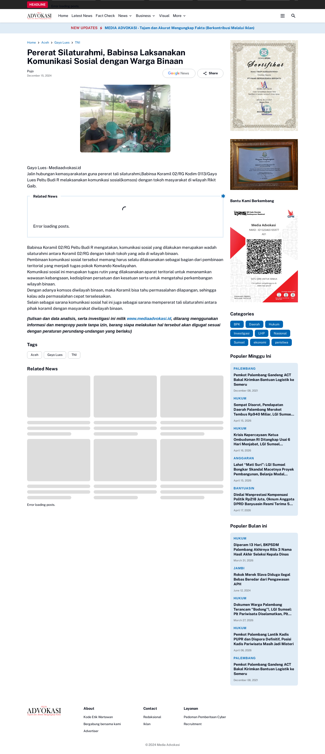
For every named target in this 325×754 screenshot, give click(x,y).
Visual (164, 16)
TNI (74, 355)
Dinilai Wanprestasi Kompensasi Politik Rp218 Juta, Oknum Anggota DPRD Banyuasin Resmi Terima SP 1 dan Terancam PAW (264, 500)
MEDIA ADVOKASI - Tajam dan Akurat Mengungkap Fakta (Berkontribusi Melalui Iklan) (179, 28)
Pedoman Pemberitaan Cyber (205, 717)
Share (210, 73)
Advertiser (91, 731)
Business (146, 16)
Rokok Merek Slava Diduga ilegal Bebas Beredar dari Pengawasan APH (262, 579)
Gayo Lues (55, 355)
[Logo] (44, 711)
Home (63, 16)
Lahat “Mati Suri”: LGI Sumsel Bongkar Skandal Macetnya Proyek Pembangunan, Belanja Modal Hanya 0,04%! (264, 469)
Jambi (239, 568)
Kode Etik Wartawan (98, 717)
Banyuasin (244, 488)
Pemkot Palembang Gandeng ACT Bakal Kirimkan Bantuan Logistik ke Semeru (264, 380)
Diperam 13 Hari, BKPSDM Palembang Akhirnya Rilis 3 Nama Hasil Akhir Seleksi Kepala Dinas (263, 549)
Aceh (34, 355)
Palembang (245, 368)
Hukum (240, 398)
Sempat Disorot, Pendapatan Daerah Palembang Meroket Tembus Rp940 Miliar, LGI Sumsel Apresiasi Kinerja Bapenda (263, 410)
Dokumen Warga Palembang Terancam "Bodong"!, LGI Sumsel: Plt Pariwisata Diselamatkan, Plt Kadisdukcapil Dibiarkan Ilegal (263, 609)
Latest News (82, 16)
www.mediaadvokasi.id (149, 318)
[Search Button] (293, 15)
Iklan (147, 724)
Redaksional (152, 717)
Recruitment (193, 724)
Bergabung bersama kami (102, 724)
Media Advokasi (168, 745)
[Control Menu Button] (282, 15)
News (125, 16)
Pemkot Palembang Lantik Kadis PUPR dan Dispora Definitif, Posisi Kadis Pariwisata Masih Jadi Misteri (264, 639)
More (179, 16)
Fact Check (105, 16)
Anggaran (244, 458)
